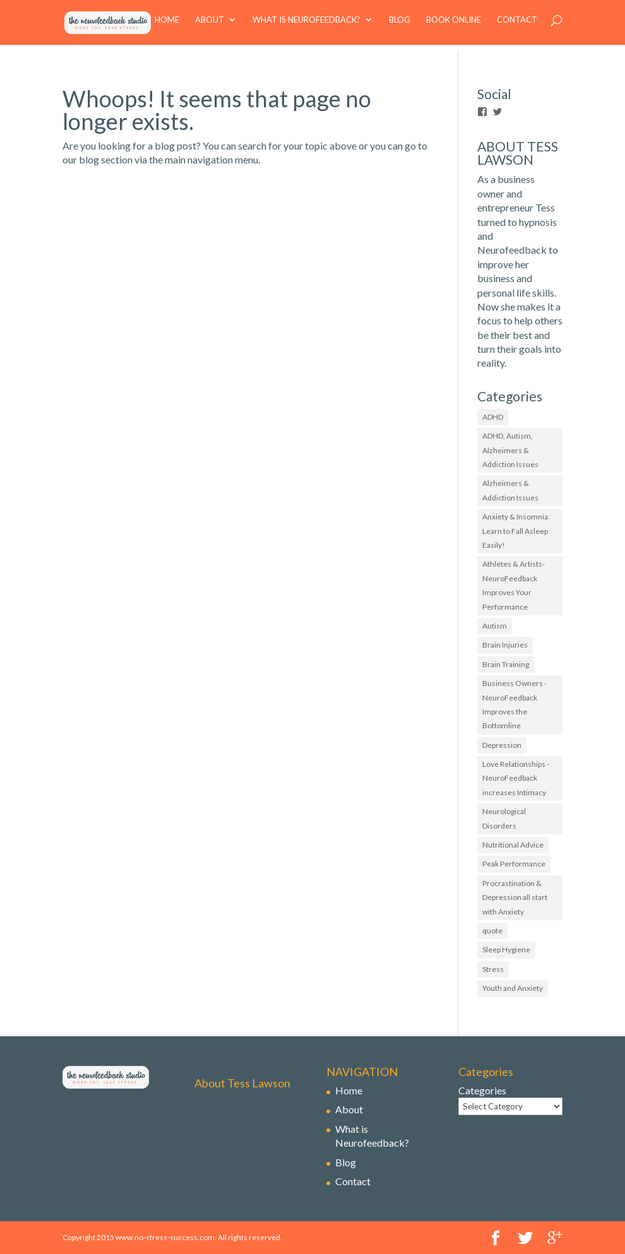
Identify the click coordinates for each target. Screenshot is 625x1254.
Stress (493, 969)
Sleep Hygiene (506, 949)
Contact (517, 25)
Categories (482, 1090)
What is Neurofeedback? (306, 25)
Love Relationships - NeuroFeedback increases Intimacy (515, 778)
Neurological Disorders (504, 818)
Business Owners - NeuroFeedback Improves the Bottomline (514, 704)
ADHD (492, 417)
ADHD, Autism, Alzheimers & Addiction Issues (510, 450)
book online (453, 25)
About (209, 25)
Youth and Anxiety (512, 988)
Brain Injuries (505, 644)
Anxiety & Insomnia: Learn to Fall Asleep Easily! (516, 531)
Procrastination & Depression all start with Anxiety (514, 897)
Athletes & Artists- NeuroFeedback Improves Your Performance (513, 585)
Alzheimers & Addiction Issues (510, 490)
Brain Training (505, 664)
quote (492, 930)
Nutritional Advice (513, 844)
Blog (399, 25)
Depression (501, 745)
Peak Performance (513, 863)
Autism (494, 625)
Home (167, 25)
